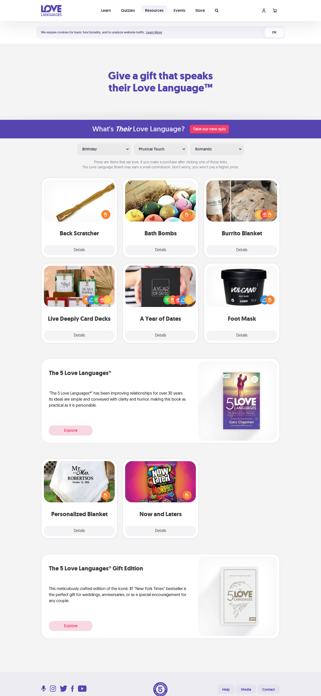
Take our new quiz (209, 129)
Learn (106, 10)
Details (79, 250)
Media (246, 689)
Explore (70, 430)
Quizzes (128, 10)
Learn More (154, 32)
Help (226, 689)
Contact (268, 689)
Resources (154, 10)
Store (200, 10)
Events (179, 10)
